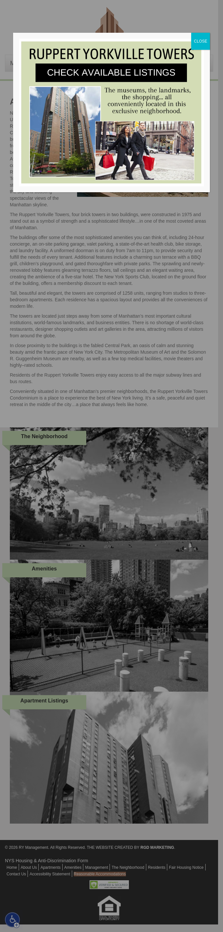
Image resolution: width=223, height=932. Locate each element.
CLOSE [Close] (200, 41)
